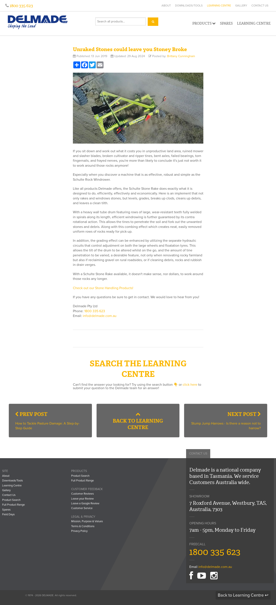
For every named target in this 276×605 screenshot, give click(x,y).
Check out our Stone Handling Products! (103, 288)
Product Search (11, 500)
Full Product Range (13, 504)
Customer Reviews (82, 493)
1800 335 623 (21, 5)
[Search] (153, 21)
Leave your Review (82, 498)
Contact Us (259, 5)
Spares (226, 23)
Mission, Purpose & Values (87, 521)
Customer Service (82, 508)
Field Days (8, 514)
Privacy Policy (79, 531)
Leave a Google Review (85, 503)
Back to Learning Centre (138, 421)
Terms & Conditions (82, 526)
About (166, 5)
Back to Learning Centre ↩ (243, 595)
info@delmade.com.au (99, 316)
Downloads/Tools (189, 5)
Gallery (241, 5)
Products (204, 23)
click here (190, 384)
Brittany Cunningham (181, 56)
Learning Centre (219, 5)
